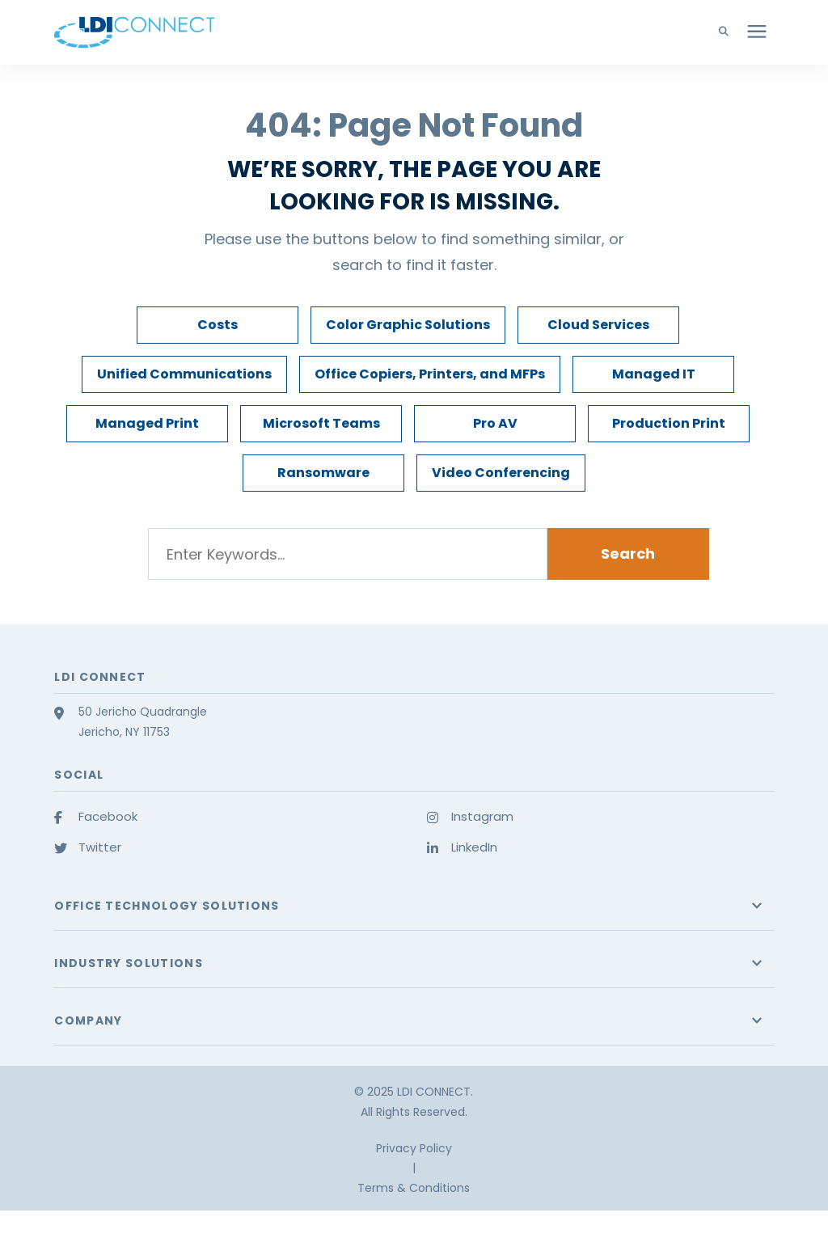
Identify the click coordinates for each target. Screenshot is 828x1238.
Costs (217, 324)
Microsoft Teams (321, 423)
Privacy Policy (414, 1148)
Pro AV (495, 423)
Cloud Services (598, 324)
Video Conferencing (501, 472)
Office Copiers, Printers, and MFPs (430, 374)
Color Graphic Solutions (408, 324)
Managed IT (653, 374)
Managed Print (147, 423)
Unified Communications (184, 374)
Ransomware (323, 472)
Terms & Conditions (413, 1188)
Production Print (668, 423)
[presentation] (757, 32)
